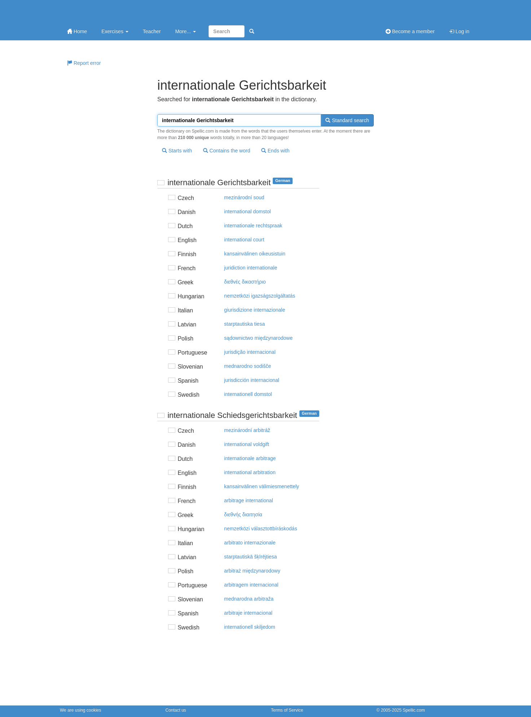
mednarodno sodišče (247, 366)
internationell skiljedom (249, 627)
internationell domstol (248, 394)
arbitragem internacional (251, 585)
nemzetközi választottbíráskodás (260, 528)
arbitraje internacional (248, 613)
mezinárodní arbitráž (247, 430)
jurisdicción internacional (251, 380)
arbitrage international (248, 500)
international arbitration (249, 472)
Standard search (347, 120)
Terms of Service (287, 710)
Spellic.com (414, 710)
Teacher (152, 31)
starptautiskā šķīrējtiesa (250, 557)
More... (185, 31)
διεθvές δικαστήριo (245, 282)
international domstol (247, 211)
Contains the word (226, 150)
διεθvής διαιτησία (243, 514)
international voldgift (246, 444)
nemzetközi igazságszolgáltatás (259, 296)
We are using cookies (80, 710)
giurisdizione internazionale (254, 310)
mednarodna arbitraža (248, 599)
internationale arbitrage (250, 458)
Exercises (114, 31)
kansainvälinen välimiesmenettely (261, 486)
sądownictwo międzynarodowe (258, 338)
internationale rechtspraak (253, 225)
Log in (459, 31)
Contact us (176, 710)
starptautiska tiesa (244, 324)
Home (77, 31)
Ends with (275, 150)
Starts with (177, 150)
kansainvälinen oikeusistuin (254, 254)
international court (244, 239)
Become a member (410, 31)
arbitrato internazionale (249, 542)
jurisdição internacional (249, 352)
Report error (84, 63)
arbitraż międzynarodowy (252, 571)
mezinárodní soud (244, 197)
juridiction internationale (250, 268)
